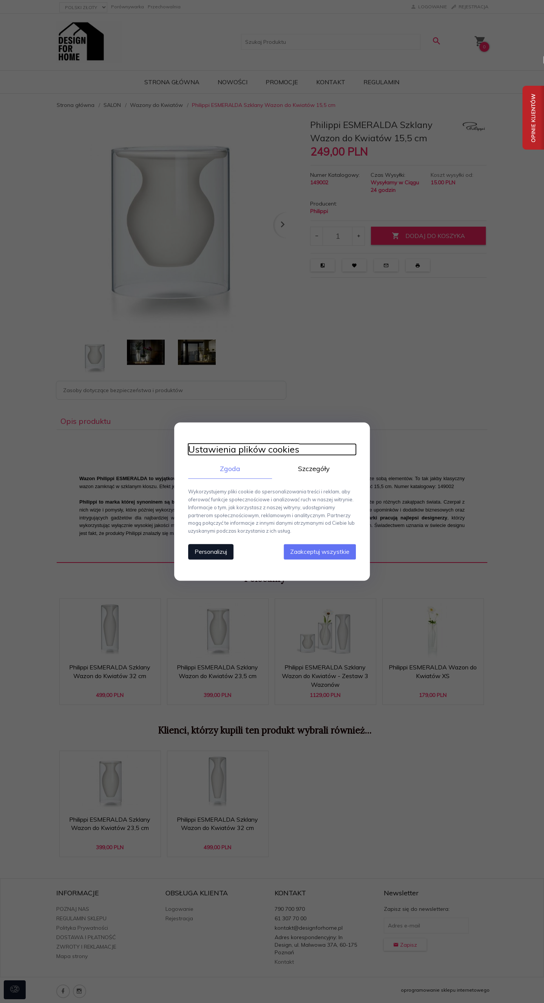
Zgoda (228, 468)
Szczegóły (315, 468)
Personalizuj (208, 551)
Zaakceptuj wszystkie (322, 551)
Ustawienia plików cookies (240, 449)
